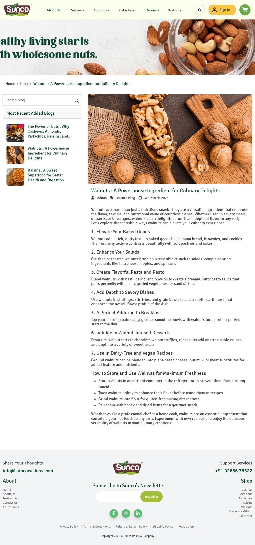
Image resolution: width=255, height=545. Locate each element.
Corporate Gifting (240, 511)
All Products (11, 507)
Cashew (76, 10)
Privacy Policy (68, 526)
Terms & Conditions (96, 526)
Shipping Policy (162, 526)
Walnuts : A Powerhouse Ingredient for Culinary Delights (81, 83)
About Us (54, 10)
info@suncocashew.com (28, 471)
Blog (24, 83)
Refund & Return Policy (131, 526)
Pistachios (126, 10)
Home (10, 83)
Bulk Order (245, 516)
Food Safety (186, 526)
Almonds (100, 10)
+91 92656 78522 (233, 471)
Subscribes (151, 496)
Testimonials (11, 498)
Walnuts (174, 10)
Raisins (151, 10)
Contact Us (10, 502)
